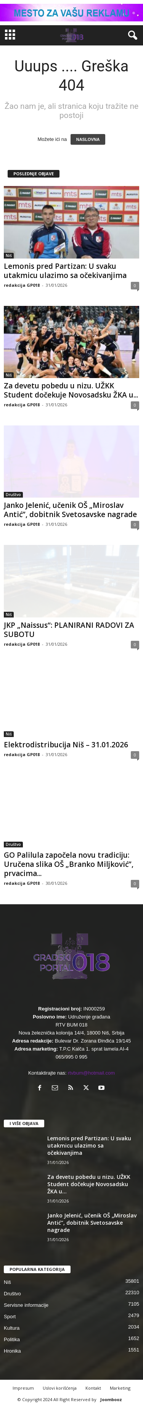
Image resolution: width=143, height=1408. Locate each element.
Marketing (120, 1388)
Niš (9, 255)
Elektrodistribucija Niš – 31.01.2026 (66, 745)
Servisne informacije (26, 1305)
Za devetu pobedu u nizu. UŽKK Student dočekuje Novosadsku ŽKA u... (71, 390)
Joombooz (111, 1399)
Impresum (23, 1388)
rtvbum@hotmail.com (91, 1073)
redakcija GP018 (22, 285)
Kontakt (93, 1388)
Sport (10, 1316)
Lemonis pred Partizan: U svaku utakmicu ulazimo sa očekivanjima (65, 270)
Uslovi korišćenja (60, 1388)
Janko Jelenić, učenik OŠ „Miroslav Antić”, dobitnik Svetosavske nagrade (70, 509)
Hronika (12, 1351)
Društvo (13, 494)
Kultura (11, 1328)
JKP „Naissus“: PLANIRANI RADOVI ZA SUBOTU (69, 629)
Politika (12, 1339)
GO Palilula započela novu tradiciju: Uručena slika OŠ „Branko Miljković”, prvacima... (68, 864)
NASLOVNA (88, 139)
